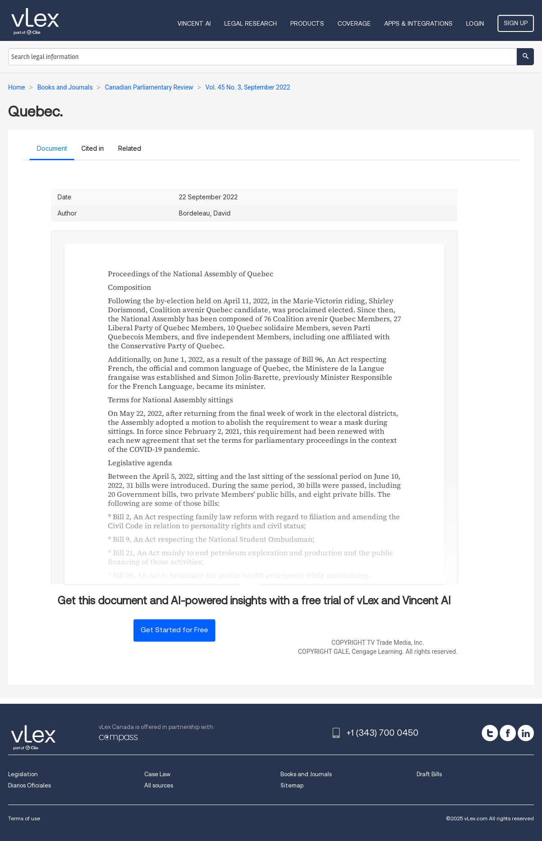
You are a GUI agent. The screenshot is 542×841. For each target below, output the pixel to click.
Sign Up (516, 23)
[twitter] (490, 733)
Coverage (354, 23)
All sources (158, 785)
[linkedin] (526, 733)
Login (475, 23)
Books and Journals (306, 774)
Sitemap (291, 785)
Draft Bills (429, 774)
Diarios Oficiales (29, 785)
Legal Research (250, 23)
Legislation (23, 774)
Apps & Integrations (418, 23)
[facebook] (508, 733)
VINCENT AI (194, 23)
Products (307, 23)
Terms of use (24, 818)
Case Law (157, 774)
